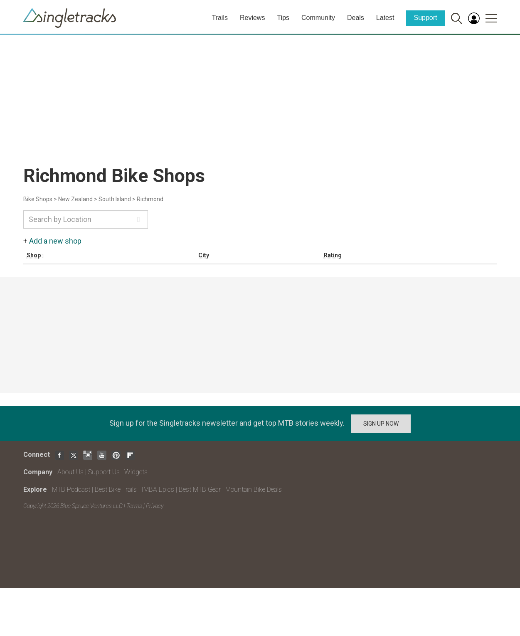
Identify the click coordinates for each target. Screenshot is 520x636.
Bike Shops (37, 199)
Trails (220, 17)
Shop (34, 255)
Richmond (150, 199)
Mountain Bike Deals (253, 489)
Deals (355, 17)
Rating (333, 255)
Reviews (252, 17)
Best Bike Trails (116, 489)
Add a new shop (55, 241)
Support (425, 17)
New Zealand (75, 199)
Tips (283, 17)
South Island (115, 199)
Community (318, 17)
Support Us (104, 472)
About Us (70, 472)
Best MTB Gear (200, 489)
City (203, 255)
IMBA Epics (157, 489)
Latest (385, 17)
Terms (134, 506)
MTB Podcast (71, 489)
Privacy (154, 506)
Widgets (136, 472)
